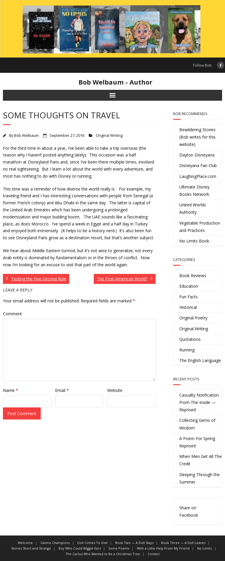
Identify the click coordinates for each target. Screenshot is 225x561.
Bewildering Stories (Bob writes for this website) (197, 137)
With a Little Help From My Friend (163, 548)
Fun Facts (188, 296)
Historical (188, 307)
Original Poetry (193, 318)
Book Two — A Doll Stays (134, 542)
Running (187, 350)
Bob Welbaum (26, 135)
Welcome (25, 542)
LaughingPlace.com (197, 176)
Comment (12, 313)
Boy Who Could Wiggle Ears (80, 548)
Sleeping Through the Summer (199, 478)
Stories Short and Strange (31, 548)
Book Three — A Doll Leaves (183, 542)
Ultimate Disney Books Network (194, 190)
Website (114, 390)
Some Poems (118, 548)
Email (62, 390)
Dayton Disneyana (196, 155)
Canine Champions (55, 542)
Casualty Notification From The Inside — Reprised (199, 402)
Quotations (190, 339)
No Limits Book (194, 241)
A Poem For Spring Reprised (197, 442)
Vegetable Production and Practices (199, 226)
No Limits (204, 548)
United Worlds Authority (192, 208)
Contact (154, 554)
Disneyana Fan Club (198, 165)
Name (10, 390)
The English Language (200, 360)
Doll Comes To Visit (92, 542)
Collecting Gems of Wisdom (197, 423)
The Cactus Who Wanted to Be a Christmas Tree (102, 554)
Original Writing (109, 135)
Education (188, 286)
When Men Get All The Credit (200, 460)
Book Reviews (192, 275)
